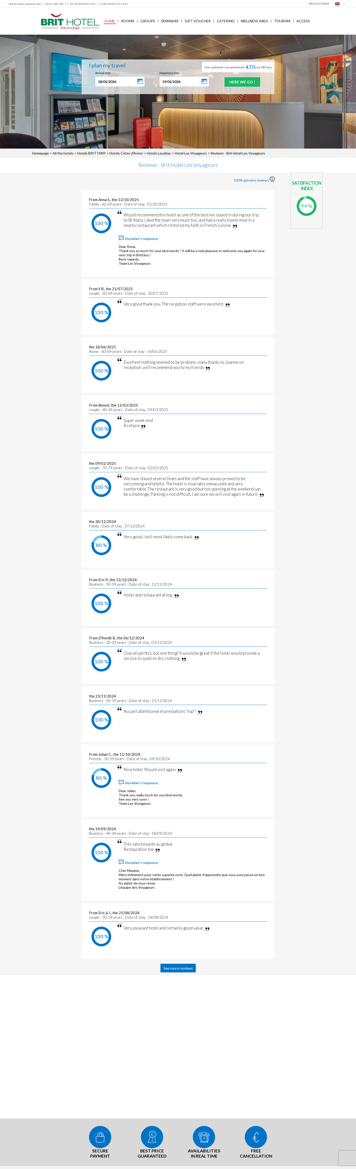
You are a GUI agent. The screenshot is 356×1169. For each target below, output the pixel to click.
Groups (147, 21)
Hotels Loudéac (159, 153)
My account (319, 3)
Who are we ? (55, 4)
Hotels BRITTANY (91, 153)
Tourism (282, 21)
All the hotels (63, 153)
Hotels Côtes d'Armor (126, 153)
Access (303, 21)
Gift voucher (198, 21)
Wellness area (254, 21)
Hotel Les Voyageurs (191, 153)
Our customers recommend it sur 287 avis (238, 67)
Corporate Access (113, 4)
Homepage (40, 153)
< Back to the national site (24, 4)
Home (110, 21)
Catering (226, 21)
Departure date (168, 73)
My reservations (82, 4)
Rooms (127, 21)
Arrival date (102, 73)
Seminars (169, 21)
